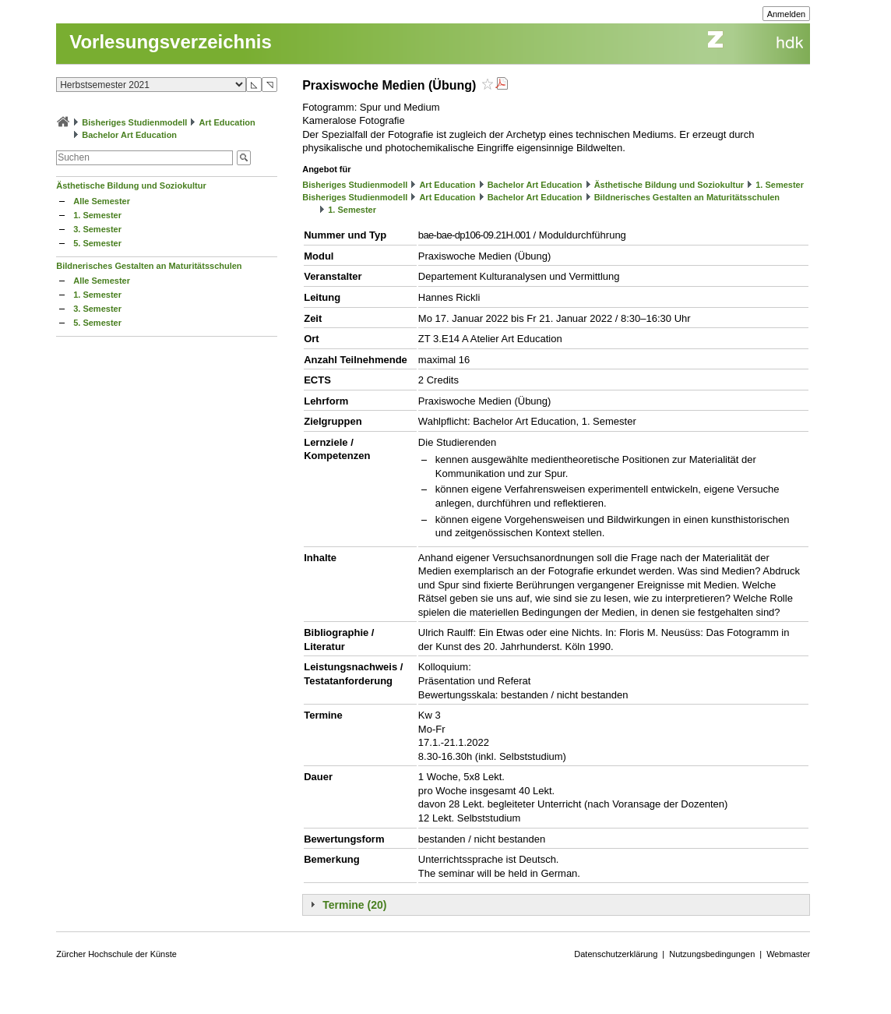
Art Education (227, 122)
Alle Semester (101, 201)
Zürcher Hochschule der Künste (116, 954)
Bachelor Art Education (129, 135)
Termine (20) (354, 905)
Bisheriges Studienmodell (134, 122)
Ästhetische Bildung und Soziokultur (131, 185)
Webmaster (788, 954)
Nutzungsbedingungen (712, 954)
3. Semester (97, 229)
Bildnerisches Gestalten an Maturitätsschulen (148, 265)
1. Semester (97, 215)
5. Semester (97, 243)
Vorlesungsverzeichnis (170, 41)
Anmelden (786, 14)
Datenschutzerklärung (615, 954)
